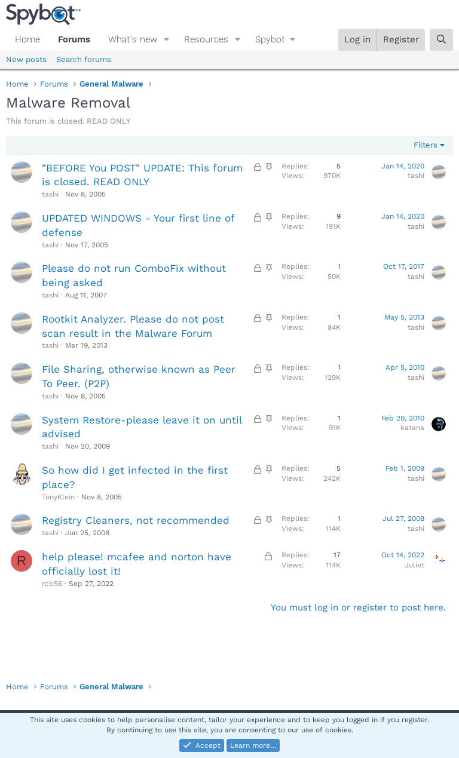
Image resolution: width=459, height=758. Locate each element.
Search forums (83, 59)
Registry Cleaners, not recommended (136, 520)
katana (412, 428)
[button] (166, 40)
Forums (74, 39)
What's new (132, 39)
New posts (26, 59)
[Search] (441, 40)
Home (27, 39)
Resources (206, 39)
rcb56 (52, 583)
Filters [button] (425, 144)
